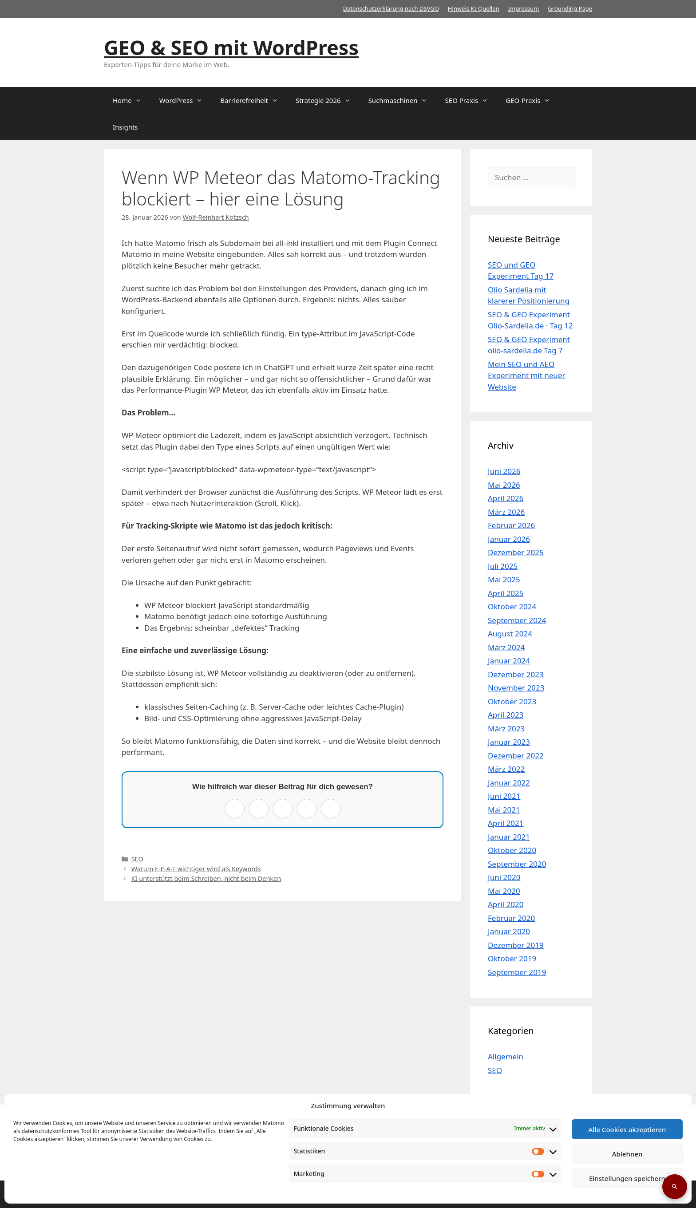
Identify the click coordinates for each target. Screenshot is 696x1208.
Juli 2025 (503, 566)
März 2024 (506, 647)
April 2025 (505, 593)
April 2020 (505, 904)
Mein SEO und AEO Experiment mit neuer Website (527, 375)
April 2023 (505, 715)
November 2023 (516, 688)
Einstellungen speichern (627, 1178)
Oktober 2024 (512, 606)
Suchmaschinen (402, 100)
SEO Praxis (471, 100)
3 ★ (285, 811)
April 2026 (505, 498)
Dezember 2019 (516, 945)
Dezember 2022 (516, 755)
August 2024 (510, 633)
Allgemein (505, 1056)
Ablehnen (627, 1153)
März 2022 (506, 769)
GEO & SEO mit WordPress (231, 47)
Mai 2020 (504, 891)
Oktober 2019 (512, 958)
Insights (125, 126)
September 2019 (517, 972)
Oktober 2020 (512, 850)
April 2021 (505, 823)
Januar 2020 (509, 931)
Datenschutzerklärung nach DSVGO (391, 8)
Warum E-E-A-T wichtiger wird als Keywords (196, 869)
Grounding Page (570, 8)
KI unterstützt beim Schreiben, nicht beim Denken (206, 878)
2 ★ (261, 811)
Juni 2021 (504, 796)
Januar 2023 (509, 742)
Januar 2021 (509, 837)
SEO (137, 859)
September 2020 (517, 864)
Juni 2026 (504, 471)
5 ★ (333, 811)
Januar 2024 (509, 660)
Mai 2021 (504, 810)
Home (131, 100)
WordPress (185, 100)
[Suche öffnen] (674, 1186)
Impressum (523, 8)
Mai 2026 (504, 485)
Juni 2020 (504, 877)
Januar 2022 (509, 783)
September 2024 (517, 620)
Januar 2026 (509, 539)
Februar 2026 (511, 525)
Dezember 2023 (516, 674)
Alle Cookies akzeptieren (627, 1129)
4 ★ (309, 811)
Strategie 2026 (328, 100)
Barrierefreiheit (253, 100)
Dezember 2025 (516, 552)
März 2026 (506, 512)
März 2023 (506, 728)
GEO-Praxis (532, 100)
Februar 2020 (511, 918)
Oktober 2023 (512, 701)
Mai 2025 (504, 579)
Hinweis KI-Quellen (473, 8)
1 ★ (237, 811)
